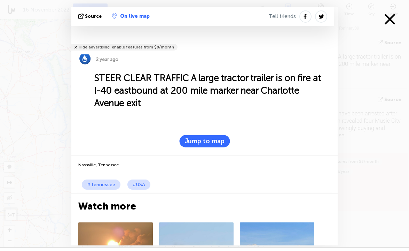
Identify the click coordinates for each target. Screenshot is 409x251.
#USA (139, 185)
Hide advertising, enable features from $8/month (126, 47)
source (91, 16)
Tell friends (282, 16)
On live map (131, 16)
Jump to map (204, 141)
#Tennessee (101, 185)
